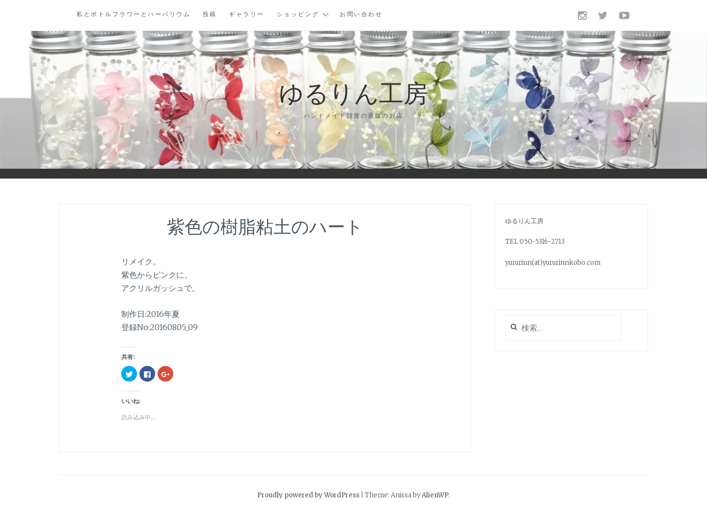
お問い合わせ (361, 14)
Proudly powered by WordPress (308, 495)
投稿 (210, 14)
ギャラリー (247, 14)
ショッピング (298, 14)
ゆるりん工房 (353, 92)
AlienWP (435, 495)
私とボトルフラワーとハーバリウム (133, 14)
